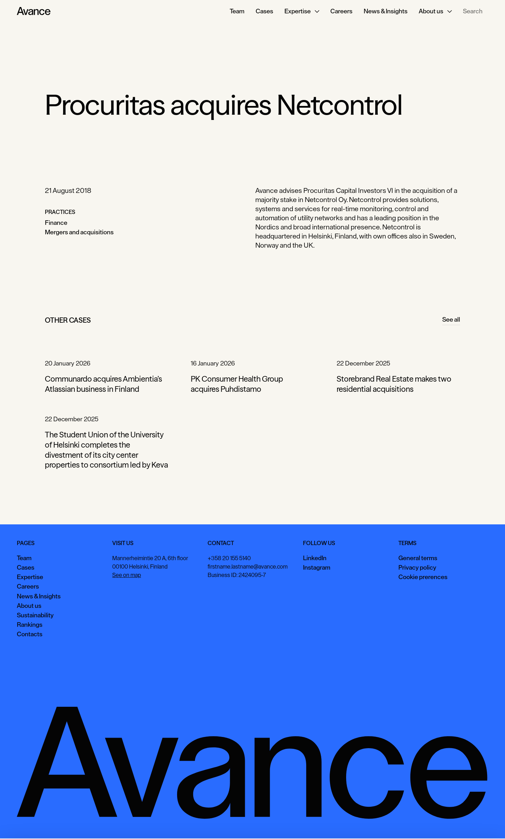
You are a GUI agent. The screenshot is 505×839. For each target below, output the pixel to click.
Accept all (380, 823)
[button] (302, 11)
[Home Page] (33, 11)
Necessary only (475, 823)
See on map (126, 575)
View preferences (425, 823)
